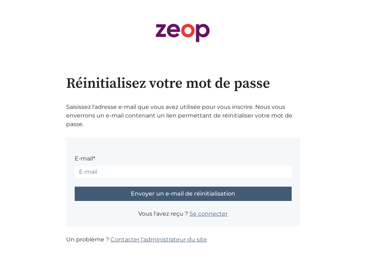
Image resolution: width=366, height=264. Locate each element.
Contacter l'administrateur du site (158, 239)
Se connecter (208, 213)
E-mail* (85, 158)
